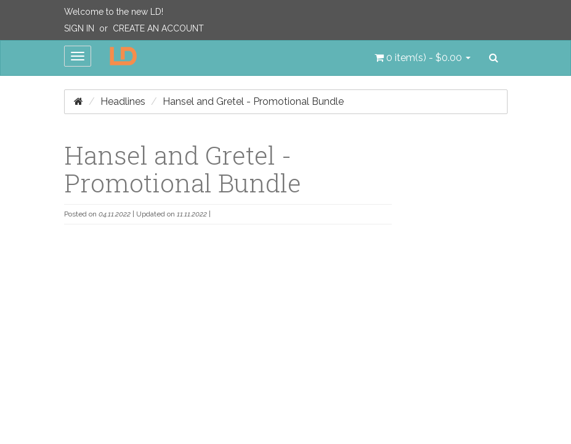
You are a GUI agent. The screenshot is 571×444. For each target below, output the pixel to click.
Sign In (79, 28)
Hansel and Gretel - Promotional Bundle (253, 101)
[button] (422, 58)
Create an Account (158, 28)
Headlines (122, 101)
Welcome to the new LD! (113, 12)
